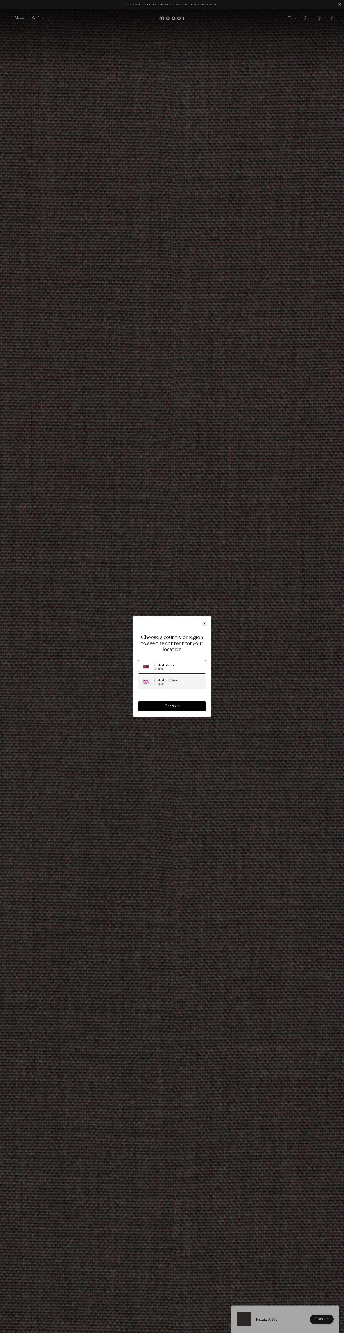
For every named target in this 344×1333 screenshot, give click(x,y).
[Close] (204, 623)
